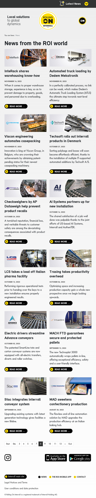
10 (50, 444)
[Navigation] (82, 21)
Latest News (73, 4)
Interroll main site (16, 477)
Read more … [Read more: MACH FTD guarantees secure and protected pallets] (62, 369)
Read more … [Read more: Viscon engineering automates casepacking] (17, 171)
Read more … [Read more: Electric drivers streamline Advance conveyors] (17, 369)
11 (55, 444)
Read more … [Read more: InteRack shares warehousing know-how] (17, 106)
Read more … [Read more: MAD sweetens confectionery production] (62, 431)
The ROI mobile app (61, 477)
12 (60, 444)
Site (14, 444)
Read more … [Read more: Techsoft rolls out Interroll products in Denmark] (62, 171)
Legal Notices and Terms (15, 483)
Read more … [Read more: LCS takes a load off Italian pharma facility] (17, 303)
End (70, 444)
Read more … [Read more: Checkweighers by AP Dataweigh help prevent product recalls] (17, 242)
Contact (81, 477)
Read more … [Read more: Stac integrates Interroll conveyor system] (17, 431)
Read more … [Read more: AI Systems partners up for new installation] (62, 242)
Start (8, 444)
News (44, 477)
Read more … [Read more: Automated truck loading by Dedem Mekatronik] (62, 106)
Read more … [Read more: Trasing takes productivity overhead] (62, 303)
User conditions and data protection (21, 489)
